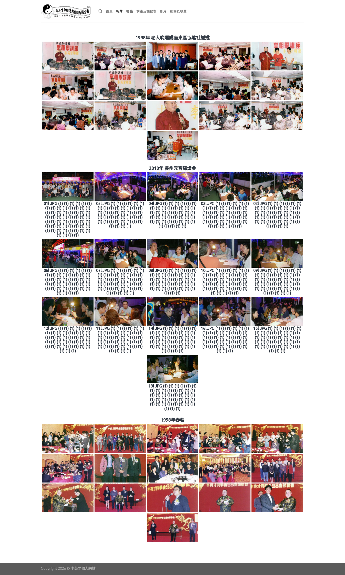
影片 (163, 11)
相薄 (119, 11)
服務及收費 (178, 11)
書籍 (129, 11)
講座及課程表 (146, 11)
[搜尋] (100, 11)
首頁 (109, 11)
